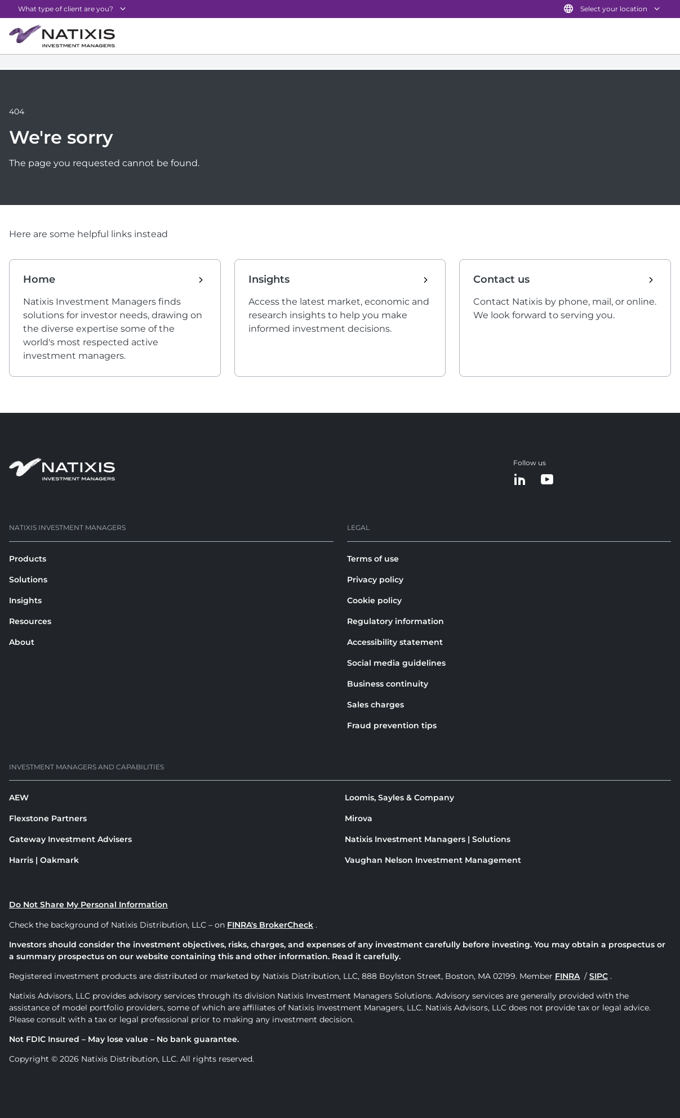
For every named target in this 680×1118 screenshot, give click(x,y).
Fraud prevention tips (392, 725)
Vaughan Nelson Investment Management (433, 860)
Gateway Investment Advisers (70, 839)
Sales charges (375, 705)
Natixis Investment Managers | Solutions (427, 839)
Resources (30, 621)
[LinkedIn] (520, 480)
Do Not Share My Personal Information (88, 904)
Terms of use (373, 559)
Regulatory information (395, 621)
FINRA (567, 976)
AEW (19, 797)
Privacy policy (375, 579)
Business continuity (387, 684)
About (21, 642)
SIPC (598, 976)
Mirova (358, 818)
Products (27, 559)
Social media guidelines (396, 663)
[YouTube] (547, 480)
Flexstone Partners (48, 818)
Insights (25, 600)
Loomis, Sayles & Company (399, 797)
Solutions (28, 579)
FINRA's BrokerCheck (270, 925)
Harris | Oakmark (44, 860)
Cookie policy (374, 600)
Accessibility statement (395, 642)
